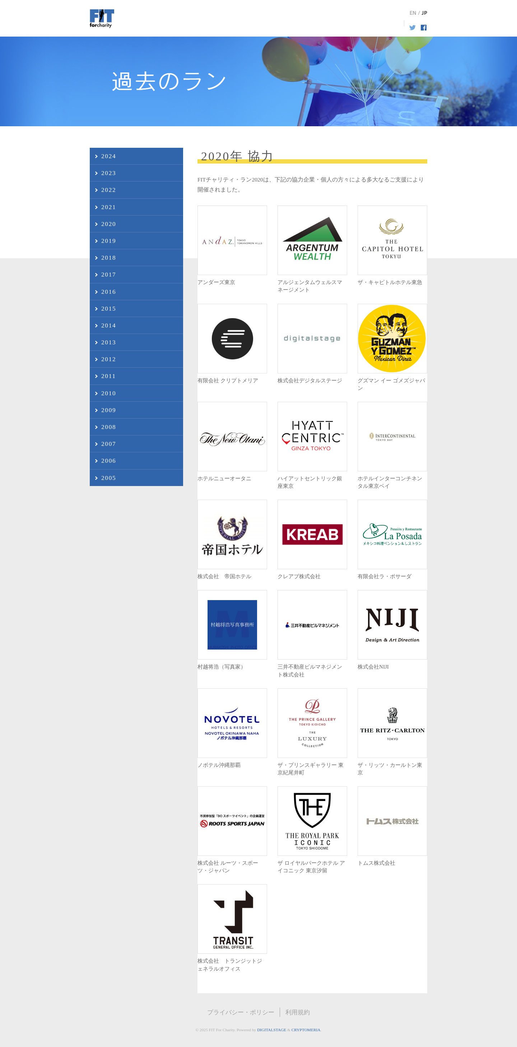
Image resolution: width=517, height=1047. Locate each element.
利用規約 (297, 1012)
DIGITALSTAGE (271, 1030)
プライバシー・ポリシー (240, 1012)
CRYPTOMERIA (306, 1030)
